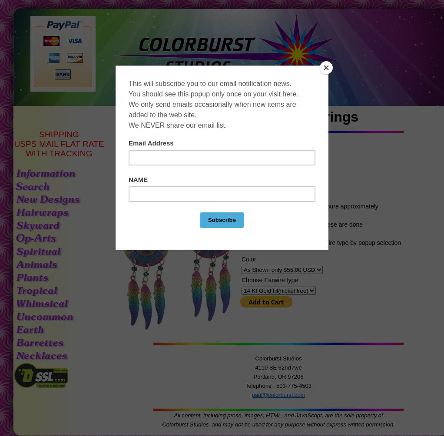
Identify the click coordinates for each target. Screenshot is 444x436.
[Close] (326, 67)
